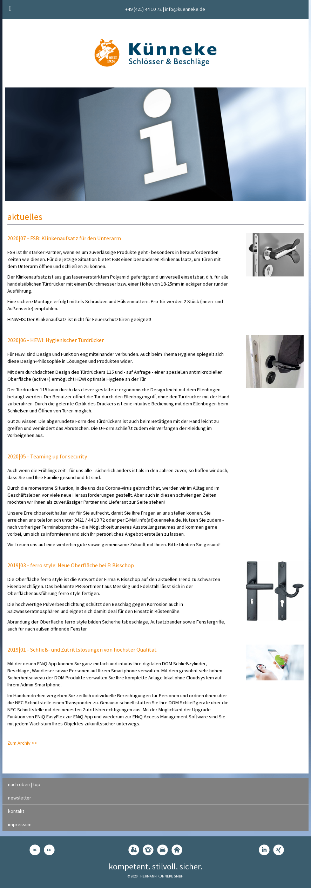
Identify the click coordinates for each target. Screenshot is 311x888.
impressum (20, 824)
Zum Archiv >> (22, 743)
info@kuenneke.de (185, 9)
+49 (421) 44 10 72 (143, 9)
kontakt (16, 811)
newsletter (19, 798)
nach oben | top (24, 784)
